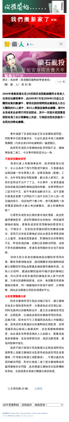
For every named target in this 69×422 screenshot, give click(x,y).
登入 (30, 44)
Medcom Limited (14, 416)
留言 (39, 388)
